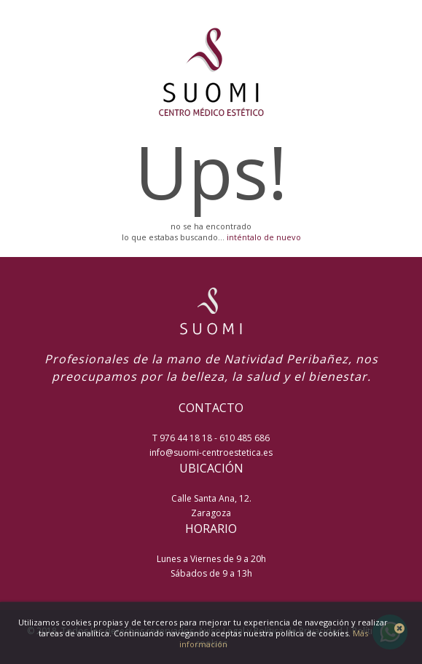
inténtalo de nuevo (264, 237)
